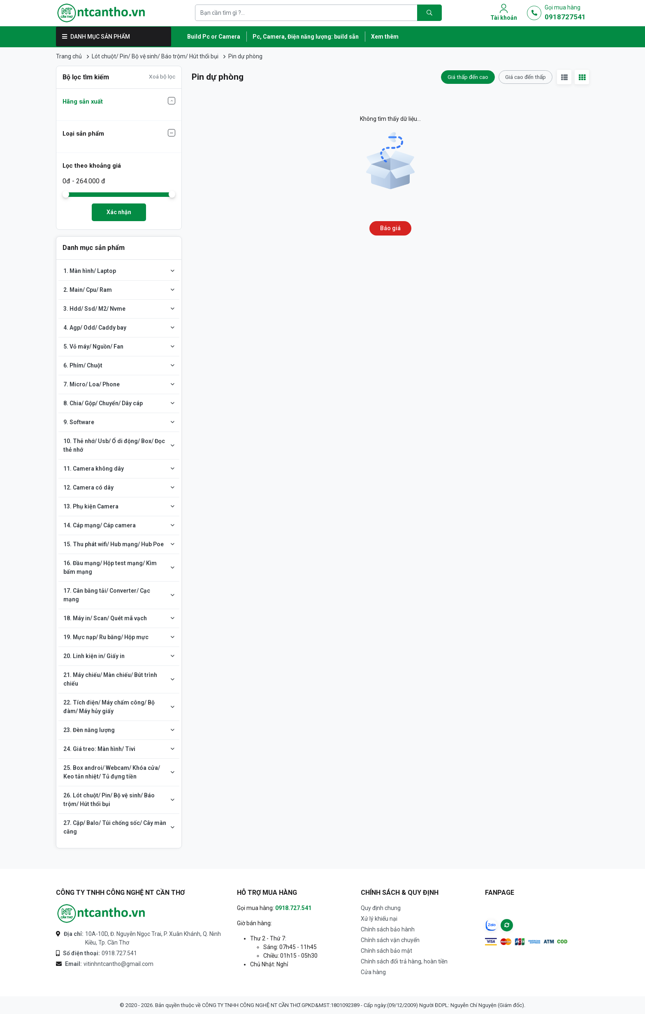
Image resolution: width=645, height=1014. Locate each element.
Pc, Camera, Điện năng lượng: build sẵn (306, 36)
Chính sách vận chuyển (390, 940)
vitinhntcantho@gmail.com (109, 964)
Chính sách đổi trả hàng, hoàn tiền (404, 961)
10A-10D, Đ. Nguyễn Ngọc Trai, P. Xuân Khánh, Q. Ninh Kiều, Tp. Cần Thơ (142, 938)
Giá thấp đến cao (468, 77)
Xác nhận (119, 212)
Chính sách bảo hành (388, 929)
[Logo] (101, 13)
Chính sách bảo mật (386, 950)
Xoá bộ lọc (162, 76)
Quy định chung (381, 908)
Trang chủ (69, 56)
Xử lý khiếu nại (379, 918)
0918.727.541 (100, 953)
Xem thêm (385, 36)
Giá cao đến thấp (525, 77)
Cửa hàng (373, 972)
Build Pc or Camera (213, 36)
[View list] (564, 77)
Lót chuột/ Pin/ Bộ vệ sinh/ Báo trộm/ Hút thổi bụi (155, 56)
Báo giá (390, 228)
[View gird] (582, 77)
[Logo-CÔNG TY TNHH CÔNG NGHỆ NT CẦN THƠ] (101, 913)
